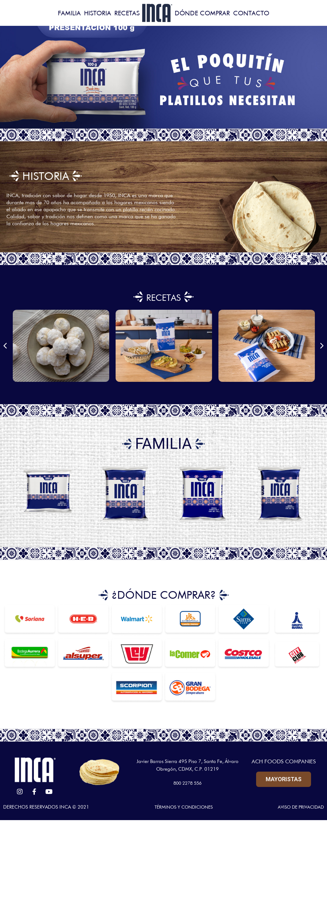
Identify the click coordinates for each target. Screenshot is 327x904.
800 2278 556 (187, 783)
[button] (5, 346)
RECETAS (163, 296)
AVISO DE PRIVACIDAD (299, 807)
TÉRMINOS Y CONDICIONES (182, 807)
